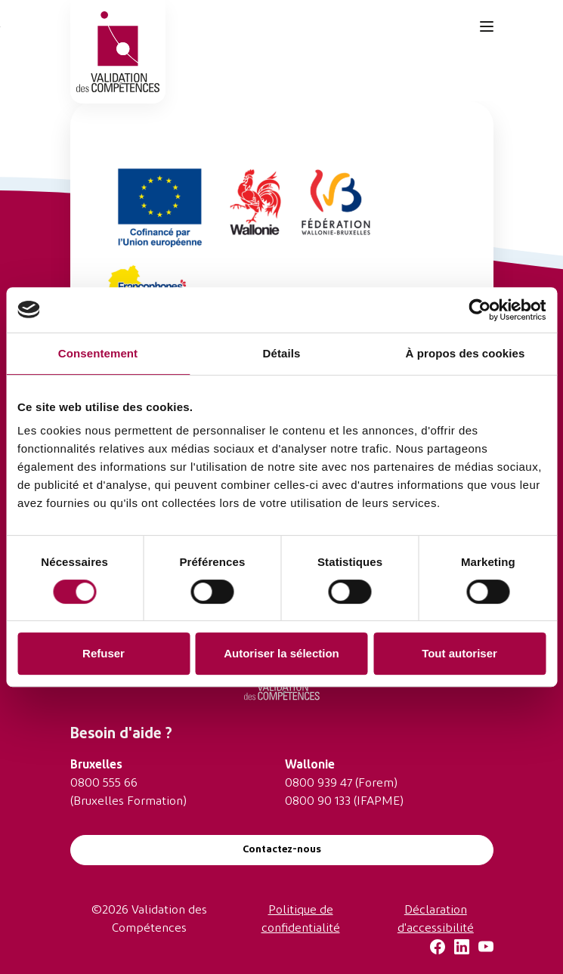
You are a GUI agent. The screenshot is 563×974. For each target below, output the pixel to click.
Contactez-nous (282, 849)
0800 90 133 (318, 802)
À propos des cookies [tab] (465, 353)
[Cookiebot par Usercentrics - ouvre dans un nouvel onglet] (479, 309)
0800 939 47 (318, 784)
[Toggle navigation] (487, 26)
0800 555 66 (104, 784)
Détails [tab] (282, 353)
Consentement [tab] (98, 353)
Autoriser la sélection (281, 653)
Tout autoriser (459, 653)
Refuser (103, 653)
